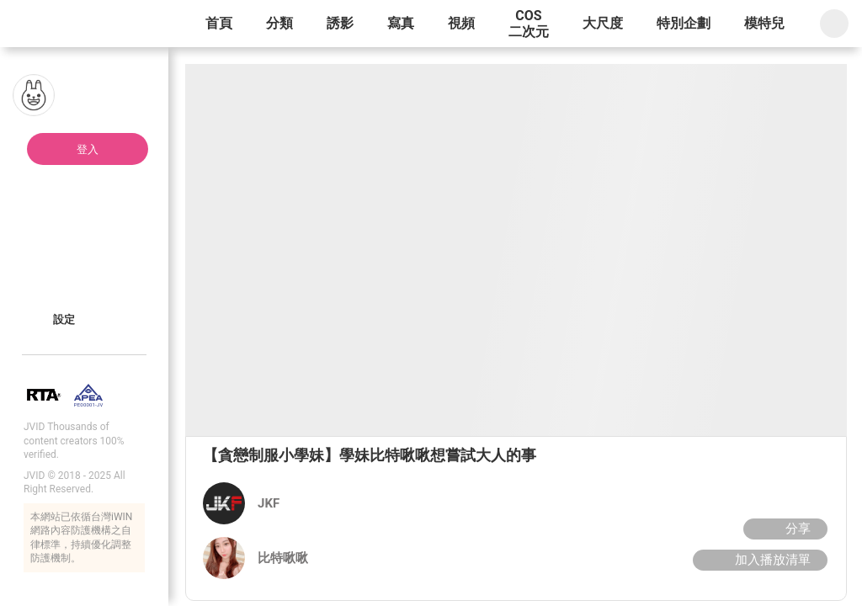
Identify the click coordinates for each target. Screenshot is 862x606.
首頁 (218, 23)
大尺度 (603, 23)
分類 (279, 23)
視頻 (461, 23)
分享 (783, 528)
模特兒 (764, 23)
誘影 (340, 23)
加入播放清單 (758, 559)
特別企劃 (683, 23)
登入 (87, 149)
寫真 (400, 23)
